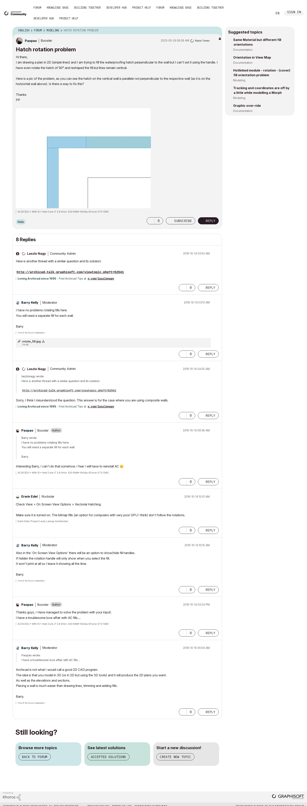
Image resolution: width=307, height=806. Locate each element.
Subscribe (183, 221)
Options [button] (216, 30)
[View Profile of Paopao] (31, 41)
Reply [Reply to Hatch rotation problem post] (210, 221)
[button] (150, 220)
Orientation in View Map (252, 57)
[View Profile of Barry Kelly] (29, 302)
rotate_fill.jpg (31, 341)
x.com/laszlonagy (101, 278)
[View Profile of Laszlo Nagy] (36, 253)
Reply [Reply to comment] (210, 288)
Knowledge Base (58, 7)
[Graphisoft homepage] (288, 797)
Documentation (243, 49)
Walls (20, 222)
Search (266, 13)
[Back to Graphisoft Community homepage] (16, 13)
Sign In (294, 12)
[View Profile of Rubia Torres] (202, 40)
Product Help (141, 7)
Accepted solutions (108, 757)
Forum (37, 7)
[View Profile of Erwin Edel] (29, 496)
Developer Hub (116, 7)
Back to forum (34, 757)
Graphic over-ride (247, 106)
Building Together (87, 7)
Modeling (239, 80)
